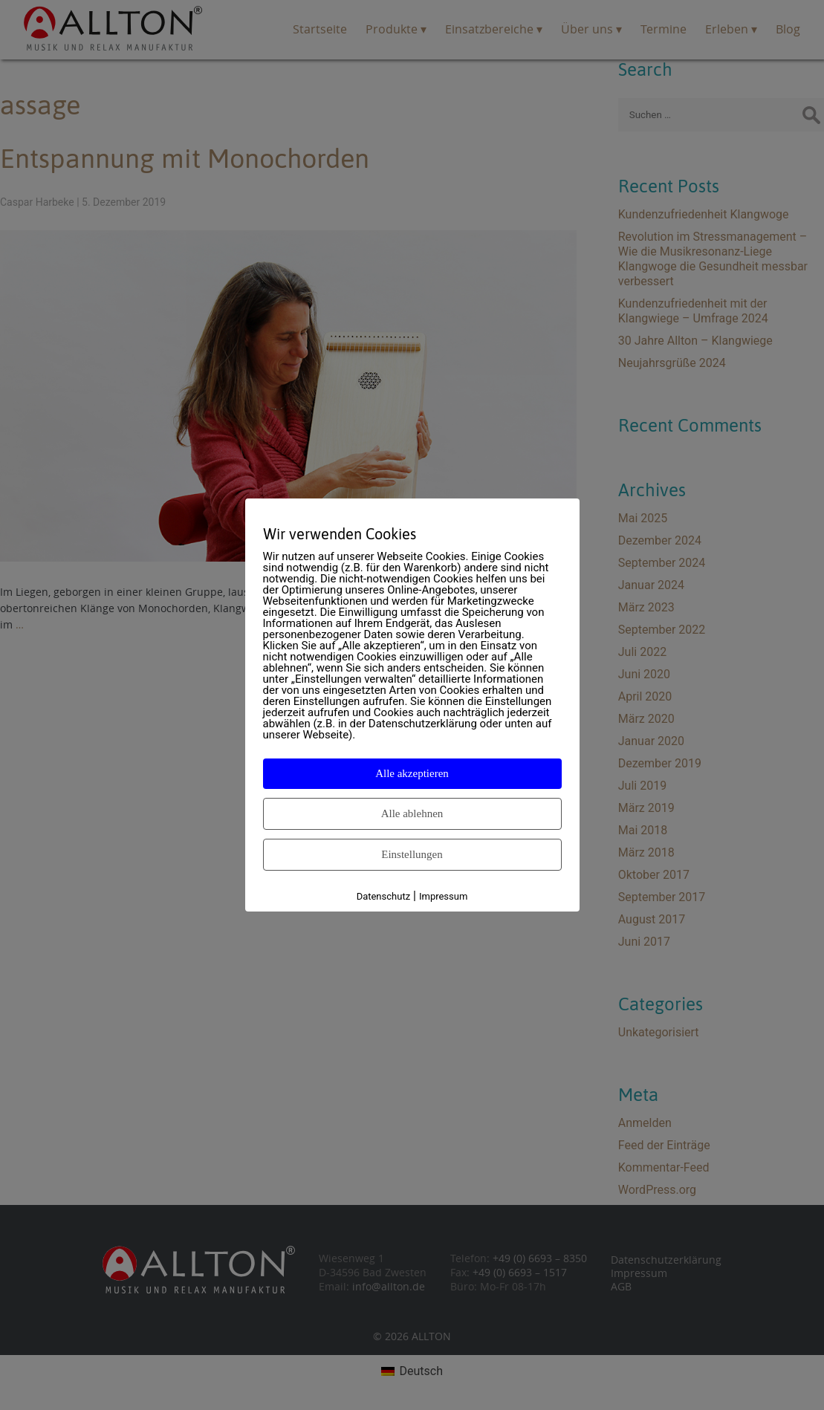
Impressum (443, 896)
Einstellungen (412, 854)
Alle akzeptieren (412, 773)
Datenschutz (383, 896)
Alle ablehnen (412, 813)
